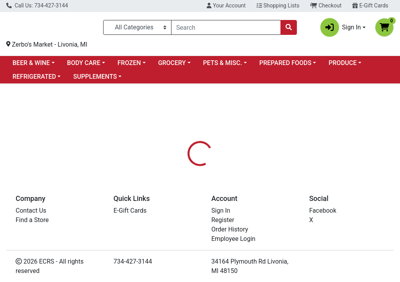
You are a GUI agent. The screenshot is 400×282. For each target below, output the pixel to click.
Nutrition (220, 187)
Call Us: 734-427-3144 (37, 5)
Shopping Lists (278, 5)
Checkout (325, 5)
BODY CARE (83, 66)
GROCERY (172, 66)
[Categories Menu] (137, 29)
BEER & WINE (31, 66)
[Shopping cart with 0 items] (384, 29)
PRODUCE (343, 66)
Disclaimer (258, 187)
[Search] (226, 29)
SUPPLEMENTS (95, 79)
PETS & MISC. (222, 66)
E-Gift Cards (370, 5)
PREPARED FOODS (285, 66)
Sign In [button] (340, 29)
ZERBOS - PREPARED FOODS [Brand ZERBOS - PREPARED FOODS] (281, 216)
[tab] (188, 187)
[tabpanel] (283, 224)
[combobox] (226, 29)
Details (187, 187)
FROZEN (129, 66)
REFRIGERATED (34, 79)
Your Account (226, 5)
